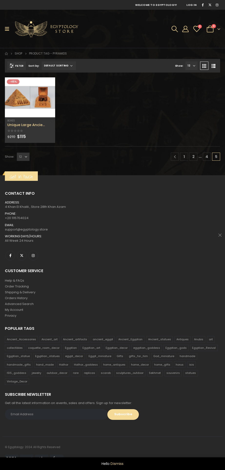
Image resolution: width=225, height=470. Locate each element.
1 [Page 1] (184, 156)
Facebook (10, 255)
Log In (191, 5)
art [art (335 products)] (211, 339)
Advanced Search (19, 304)
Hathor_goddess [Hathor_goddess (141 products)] (86, 365)
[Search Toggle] (174, 29)
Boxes (11, 120)
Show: (179, 66)
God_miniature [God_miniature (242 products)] (163, 356)
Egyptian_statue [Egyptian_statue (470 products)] (18, 356)
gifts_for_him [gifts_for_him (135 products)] (138, 356)
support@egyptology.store (26, 229)
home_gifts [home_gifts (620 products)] (162, 365)
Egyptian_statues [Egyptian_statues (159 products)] (47, 356)
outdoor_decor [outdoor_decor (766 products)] (57, 373)
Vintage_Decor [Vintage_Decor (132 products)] (17, 381)
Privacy (10, 315)
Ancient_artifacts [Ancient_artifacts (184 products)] (75, 339)
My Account (14, 309)
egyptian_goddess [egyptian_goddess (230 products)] (146, 348)
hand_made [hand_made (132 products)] (45, 365)
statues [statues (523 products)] (190, 373)
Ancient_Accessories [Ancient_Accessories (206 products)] (21, 339)
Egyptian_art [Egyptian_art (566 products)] (91, 348)
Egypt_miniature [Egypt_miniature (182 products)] (100, 356)
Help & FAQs (14, 280)
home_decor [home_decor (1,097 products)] (140, 365)
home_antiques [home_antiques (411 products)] (114, 365)
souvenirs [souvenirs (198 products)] (173, 373)
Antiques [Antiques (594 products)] (182, 339)
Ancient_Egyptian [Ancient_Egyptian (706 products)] (130, 339)
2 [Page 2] (193, 156)
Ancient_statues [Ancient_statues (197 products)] (159, 339)
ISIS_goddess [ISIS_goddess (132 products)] (16, 373)
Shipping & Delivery (20, 292)
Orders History (16, 298)
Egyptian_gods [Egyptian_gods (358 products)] (176, 348)
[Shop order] (59, 65)
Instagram (33, 255)
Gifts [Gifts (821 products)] (120, 356)
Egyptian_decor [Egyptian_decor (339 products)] (117, 348)
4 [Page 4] (206, 156)
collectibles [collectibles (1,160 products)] (15, 348)
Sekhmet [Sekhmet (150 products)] (155, 373)
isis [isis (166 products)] (191, 365)
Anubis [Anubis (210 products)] (198, 339)
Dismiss (117, 463)
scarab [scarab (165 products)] (106, 373)
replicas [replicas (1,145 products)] (89, 373)
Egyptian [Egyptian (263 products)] (71, 348)
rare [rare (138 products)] (76, 373)
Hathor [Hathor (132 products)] (63, 365)
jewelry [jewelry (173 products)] (36, 373)
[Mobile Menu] (8, 29)
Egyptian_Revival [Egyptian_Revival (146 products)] (204, 348)
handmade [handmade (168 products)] (187, 356)
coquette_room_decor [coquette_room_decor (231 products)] (44, 348)
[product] (30, 97)
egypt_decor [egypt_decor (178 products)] (74, 356)
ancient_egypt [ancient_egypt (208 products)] (103, 339)
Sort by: (33, 66)
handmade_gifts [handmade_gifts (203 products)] (19, 365)
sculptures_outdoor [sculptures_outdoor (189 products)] (129, 373)
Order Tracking (17, 286)
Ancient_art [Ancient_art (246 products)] (49, 339)
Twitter (22, 255)
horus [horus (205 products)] (180, 365)
